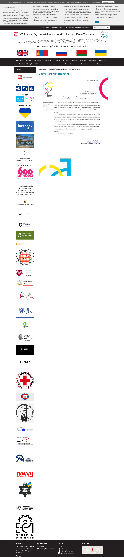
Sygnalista (84, 64)
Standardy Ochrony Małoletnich (28, 64)
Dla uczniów (48, 60)
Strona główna (44, 27)
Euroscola (68, 64)
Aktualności (19, 60)
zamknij (96, 21)
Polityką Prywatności (47, 2)
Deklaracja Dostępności (66, 553)
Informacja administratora (82, 27)
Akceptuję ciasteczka (108, 2)
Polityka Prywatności (65, 551)
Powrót (19, 69)
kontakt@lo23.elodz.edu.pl (46, 549)
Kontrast (71, 27)
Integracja (83, 60)
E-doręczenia (101, 64)
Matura (57, 60)
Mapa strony (54, 27)
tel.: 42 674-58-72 (43, 546)
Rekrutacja (66, 60)
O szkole (28, 60)
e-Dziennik (62, 549)
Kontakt (74, 60)
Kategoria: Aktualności (55, 69)
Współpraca (92, 60)
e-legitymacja (52, 64)
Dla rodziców (38, 60)
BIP (60, 546)
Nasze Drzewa (103, 60)
